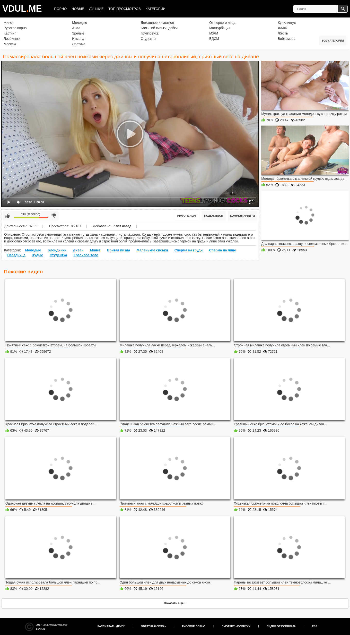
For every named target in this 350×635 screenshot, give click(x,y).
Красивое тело (86, 255)
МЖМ (213, 33)
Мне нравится (7, 216)
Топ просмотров (124, 9)
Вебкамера (286, 39)
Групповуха (149, 33)
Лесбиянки (12, 39)
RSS (314, 626)
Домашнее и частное (157, 23)
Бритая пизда (118, 250)
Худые (37, 255)
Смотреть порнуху (236, 626)
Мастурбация (219, 28)
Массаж (10, 44)
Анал (76, 28)
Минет (9, 23)
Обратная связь (153, 626)
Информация (187, 215)
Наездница (16, 255)
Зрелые (78, 33)
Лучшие (96, 9)
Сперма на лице (222, 250)
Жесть (283, 33)
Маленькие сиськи (152, 250)
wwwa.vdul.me (58, 624)
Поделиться (213, 215)
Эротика (78, 44)
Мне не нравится (54, 216)
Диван (78, 250)
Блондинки (57, 250)
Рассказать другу (111, 626)
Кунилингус (287, 23)
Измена (78, 39)
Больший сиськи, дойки (159, 28)
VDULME (22, 9)
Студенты (148, 39)
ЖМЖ (282, 28)
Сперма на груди (189, 250)
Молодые (79, 23)
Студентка (58, 255)
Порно (60, 9)
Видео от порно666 (281, 626)
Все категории (333, 40)
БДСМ (214, 39)
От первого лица (222, 23)
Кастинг (10, 33)
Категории (155, 9)
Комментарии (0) (242, 215)
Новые (77, 9)
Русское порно (15, 28)
